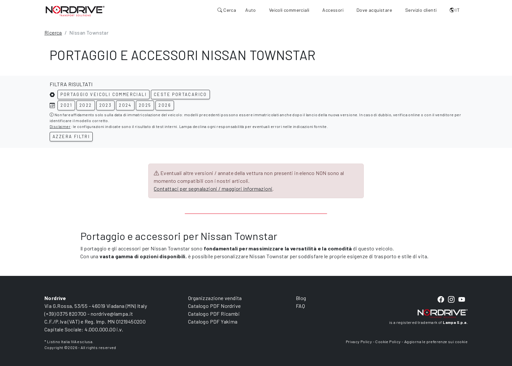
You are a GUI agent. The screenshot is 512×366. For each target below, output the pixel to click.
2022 (85, 105)
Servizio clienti (421, 10)
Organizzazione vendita (215, 298)
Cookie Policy (388, 341)
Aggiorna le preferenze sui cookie (436, 341)
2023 (105, 105)
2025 (145, 105)
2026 (164, 105)
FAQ (300, 306)
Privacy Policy (359, 341)
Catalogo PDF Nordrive (214, 306)
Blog (301, 298)
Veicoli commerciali (289, 10)
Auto (250, 10)
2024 (125, 105)
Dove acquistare (374, 10)
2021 (66, 105)
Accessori (333, 10)
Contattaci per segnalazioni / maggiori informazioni (213, 188)
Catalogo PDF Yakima (213, 321)
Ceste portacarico (180, 94)
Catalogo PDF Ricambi (214, 313)
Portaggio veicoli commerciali (103, 94)
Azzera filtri (71, 136)
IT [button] (455, 10)
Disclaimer (60, 126)
